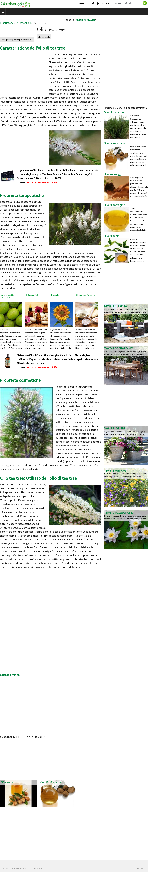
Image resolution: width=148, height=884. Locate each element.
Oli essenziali (23, 22)
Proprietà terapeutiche (22, 195)
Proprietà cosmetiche (20, 380)
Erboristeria (7, 22)
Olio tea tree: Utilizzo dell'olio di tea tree (38, 477)
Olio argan (7, 782)
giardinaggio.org (85, 19)
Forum (83, 3)
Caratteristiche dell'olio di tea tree (32, 47)
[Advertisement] (33, 19)
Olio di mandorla (50, 782)
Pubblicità (139, 868)
